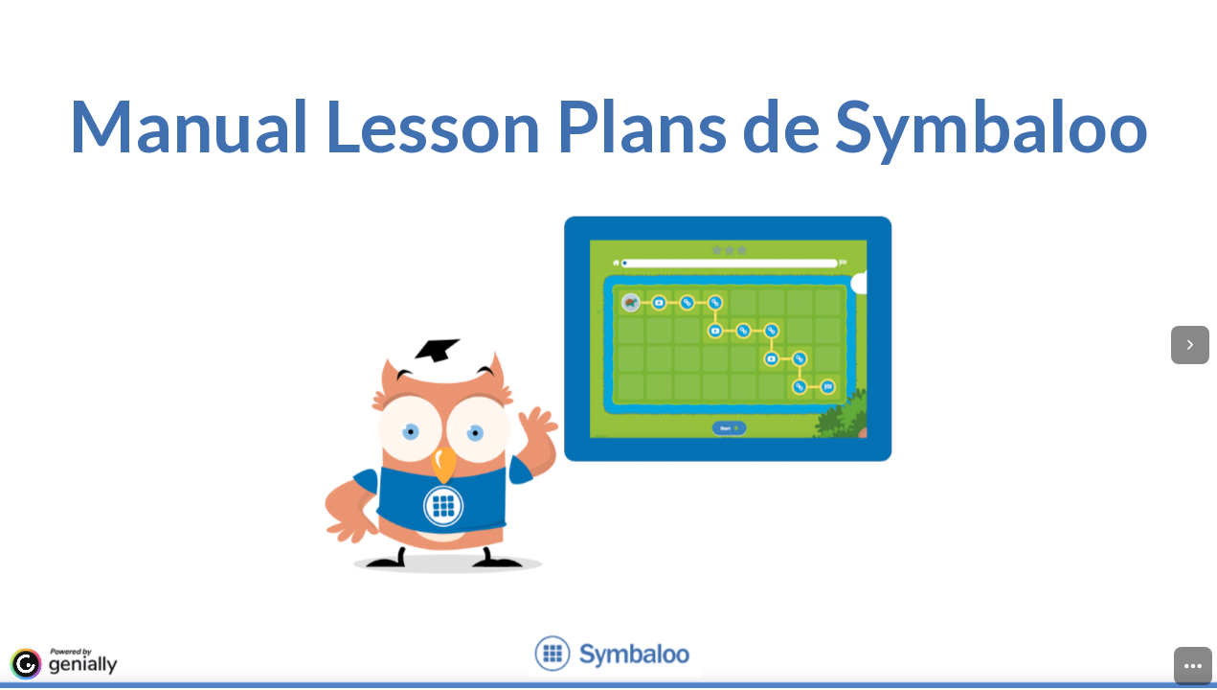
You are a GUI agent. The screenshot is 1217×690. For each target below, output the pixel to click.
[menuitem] (1193, 666)
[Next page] (1190, 345)
